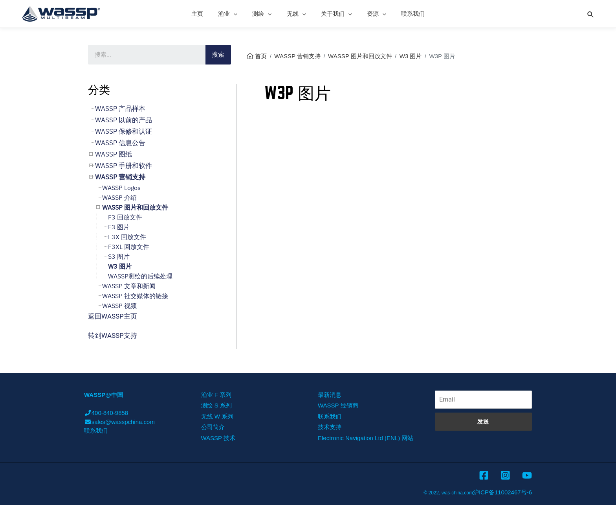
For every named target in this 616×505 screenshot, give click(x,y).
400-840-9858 (106, 412)
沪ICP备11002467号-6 (502, 492)
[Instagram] (505, 475)
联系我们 (403, 13)
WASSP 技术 (218, 438)
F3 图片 (119, 227)
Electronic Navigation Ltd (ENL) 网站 (365, 438)
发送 (483, 421)
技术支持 (329, 427)
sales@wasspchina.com (119, 421)
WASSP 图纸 (113, 154)
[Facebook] (484, 475)
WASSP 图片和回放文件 (360, 56)
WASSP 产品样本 (120, 108)
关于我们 (333, 14)
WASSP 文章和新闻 (129, 286)
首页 (261, 56)
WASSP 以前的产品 (123, 120)
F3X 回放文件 (127, 237)
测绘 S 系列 (216, 405)
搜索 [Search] (218, 54)
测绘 (265, 14)
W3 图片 (411, 56)
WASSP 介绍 (119, 197)
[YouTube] (527, 475)
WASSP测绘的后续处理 (140, 276)
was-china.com (457, 493)
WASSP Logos (121, 188)
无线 (296, 14)
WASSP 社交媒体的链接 (135, 296)
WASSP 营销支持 (297, 56)
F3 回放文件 (125, 217)
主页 (207, 13)
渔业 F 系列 (216, 394)
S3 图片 (119, 256)
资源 (370, 14)
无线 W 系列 (217, 416)
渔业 (234, 14)
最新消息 (329, 394)
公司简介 (213, 427)
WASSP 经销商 (338, 405)
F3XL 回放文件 (128, 247)
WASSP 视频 (119, 306)
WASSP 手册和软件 (123, 165)
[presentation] (240, 14)
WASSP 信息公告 (120, 142)
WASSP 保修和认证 (123, 131)
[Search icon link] (590, 13)
